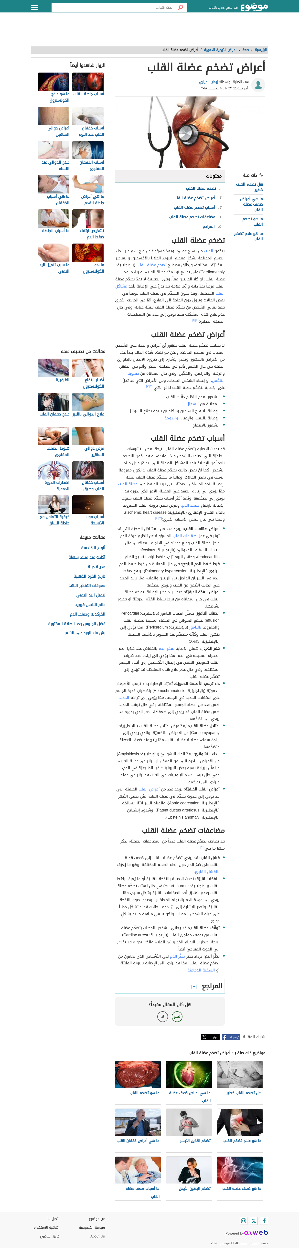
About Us (97, 1236)
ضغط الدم (190, 505)
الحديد (124, 697)
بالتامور (195, 627)
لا (162, 1016)
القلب (208, 251)
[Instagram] (243, 1221)
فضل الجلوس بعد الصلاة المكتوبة (76, 624)
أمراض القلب (149, 789)
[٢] (193, 320)
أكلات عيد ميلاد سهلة (86, 557)
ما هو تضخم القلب (252, 221)
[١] (196, 320)
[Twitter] (254, 1221)
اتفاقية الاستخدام (46, 1227)
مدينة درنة (96, 567)
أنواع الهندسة (93, 548)
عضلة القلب (127, 484)
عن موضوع (97, 1219)
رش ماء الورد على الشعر (84, 633)
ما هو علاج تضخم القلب (248, 236)
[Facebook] (264, 1221)
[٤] (157, 518)
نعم (177, 1016)
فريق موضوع (49, 1236)
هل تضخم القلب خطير (249, 187)
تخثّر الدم (177, 956)
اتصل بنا (53, 1219)
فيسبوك (234, 1037)
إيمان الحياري (208, 82)
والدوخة (171, 418)
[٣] (148, 386)
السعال (192, 404)
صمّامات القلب (184, 536)
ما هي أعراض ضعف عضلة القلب (251, 204)
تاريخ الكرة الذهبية (89, 576)
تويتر (215, 1037)
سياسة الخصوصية (92, 1227)
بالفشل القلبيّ (207, 871)
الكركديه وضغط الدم (87, 614)
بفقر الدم (166, 648)
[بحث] (180, 7)
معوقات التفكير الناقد (87, 585)
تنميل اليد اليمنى (90, 595)
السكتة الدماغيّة (201, 970)
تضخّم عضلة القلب (152, 265)
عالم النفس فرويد (90, 604)
